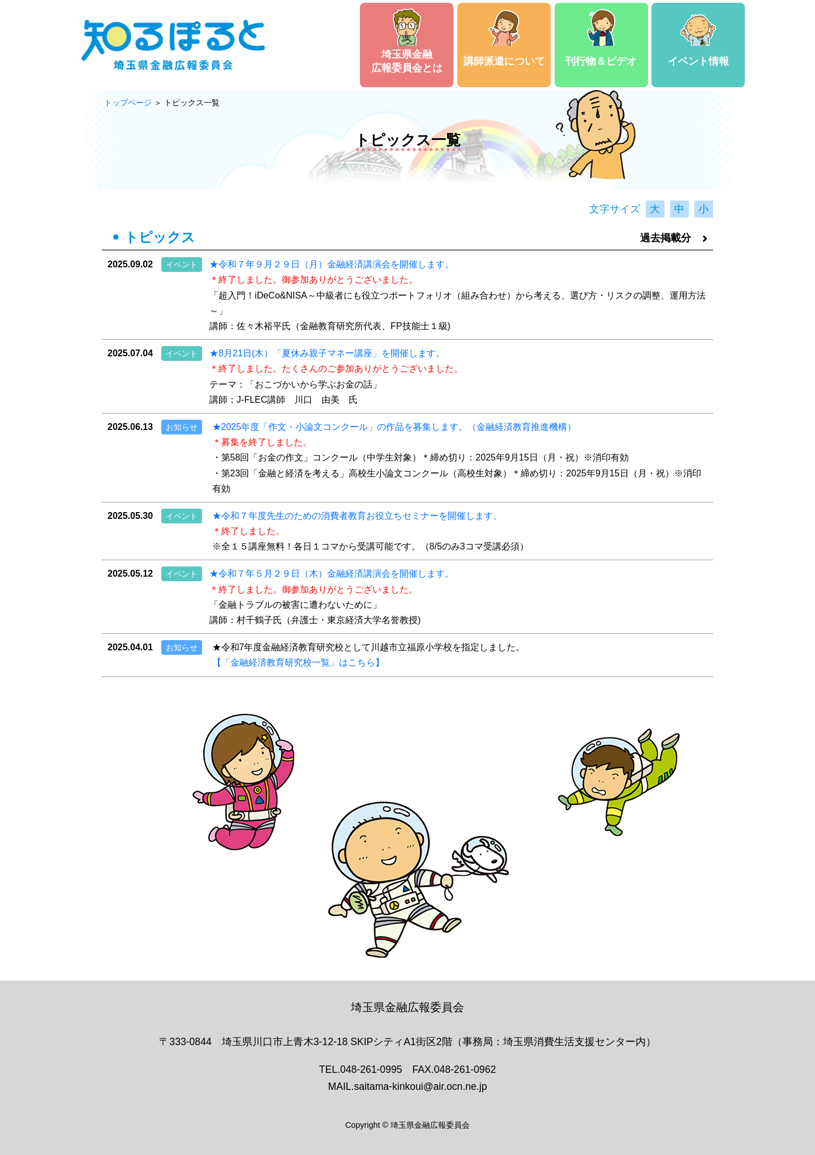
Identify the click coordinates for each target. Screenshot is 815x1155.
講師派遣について (504, 37)
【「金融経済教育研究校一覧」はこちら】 (298, 662)
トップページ (128, 102)
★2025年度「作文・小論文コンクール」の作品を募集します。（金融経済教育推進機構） (394, 427)
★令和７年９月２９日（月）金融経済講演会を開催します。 (331, 264)
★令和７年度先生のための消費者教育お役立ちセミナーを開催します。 (357, 516)
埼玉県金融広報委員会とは (407, 41)
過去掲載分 (673, 238)
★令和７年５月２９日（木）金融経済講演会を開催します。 (331, 573)
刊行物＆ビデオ (601, 37)
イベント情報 (698, 37)
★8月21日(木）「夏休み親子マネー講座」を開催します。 (327, 353)
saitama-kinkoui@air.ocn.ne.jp (420, 1086)
